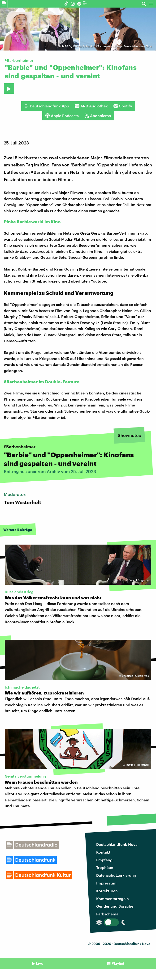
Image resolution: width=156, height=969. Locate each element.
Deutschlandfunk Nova (117, 844)
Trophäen (104, 867)
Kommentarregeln (112, 898)
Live (39, 963)
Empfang (104, 860)
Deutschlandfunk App (46, 106)
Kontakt (103, 852)
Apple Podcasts (62, 115)
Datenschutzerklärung (116, 875)
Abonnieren (97, 115)
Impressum (106, 883)
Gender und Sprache (114, 906)
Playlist (118, 963)
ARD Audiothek (91, 106)
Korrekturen (107, 891)
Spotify (122, 106)
